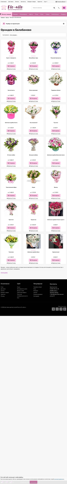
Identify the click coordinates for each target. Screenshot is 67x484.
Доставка (3, 288)
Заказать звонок (54, 292)
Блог (18, 297)
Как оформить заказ (22, 288)
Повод (47, 14)
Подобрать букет (38, 287)
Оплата (2, 290)
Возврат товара (5, 292)
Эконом (15, 14)
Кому (41, 14)
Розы (36, 14)
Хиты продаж (13, 35)
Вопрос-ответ (20, 290)
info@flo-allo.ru (53, 290)
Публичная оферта (21, 292)
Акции (18, 287)
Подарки (63, 14)
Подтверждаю (33, 482)
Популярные (23, 14)
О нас (2, 287)
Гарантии (3, 294)
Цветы (31, 14)
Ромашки (36, 290)
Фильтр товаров (5, 14)
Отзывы (3, 296)
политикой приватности (59, 479)
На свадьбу (36, 296)
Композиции (55, 14)
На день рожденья (38, 294)
